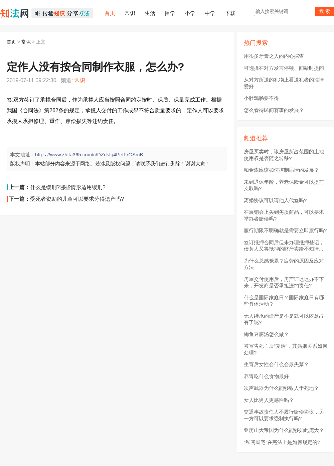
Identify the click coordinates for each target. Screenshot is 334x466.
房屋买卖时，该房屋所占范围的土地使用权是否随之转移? (284, 155)
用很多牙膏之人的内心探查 (274, 56)
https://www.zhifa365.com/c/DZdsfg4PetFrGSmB (89, 154)
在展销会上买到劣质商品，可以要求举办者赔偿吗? (284, 215)
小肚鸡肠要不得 (261, 98)
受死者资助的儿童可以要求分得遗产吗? (77, 199)
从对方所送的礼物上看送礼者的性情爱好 (284, 83)
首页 (11, 41)
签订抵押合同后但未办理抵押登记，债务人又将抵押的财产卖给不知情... (284, 246)
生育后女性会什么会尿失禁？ (276, 364)
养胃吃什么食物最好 (266, 376)
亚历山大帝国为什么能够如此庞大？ (284, 430)
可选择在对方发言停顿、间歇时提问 (284, 68)
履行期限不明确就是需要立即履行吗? (285, 230)
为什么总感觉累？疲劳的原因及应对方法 (284, 264)
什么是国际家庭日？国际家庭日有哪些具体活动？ (284, 301)
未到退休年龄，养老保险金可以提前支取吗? (284, 185)
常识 (26, 41)
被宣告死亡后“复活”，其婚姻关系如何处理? (285, 349)
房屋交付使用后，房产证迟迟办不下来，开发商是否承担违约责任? (284, 282)
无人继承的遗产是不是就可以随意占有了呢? (284, 319)
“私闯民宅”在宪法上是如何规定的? (282, 442)
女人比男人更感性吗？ (269, 400)
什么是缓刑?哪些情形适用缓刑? (68, 187)
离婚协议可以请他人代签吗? (275, 200)
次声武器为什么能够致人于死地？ (281, 388)
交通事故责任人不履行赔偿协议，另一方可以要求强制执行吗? (284, 415)
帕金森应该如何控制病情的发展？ (281, 170)
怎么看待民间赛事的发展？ (274, 110)
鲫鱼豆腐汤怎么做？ (266, 334)
